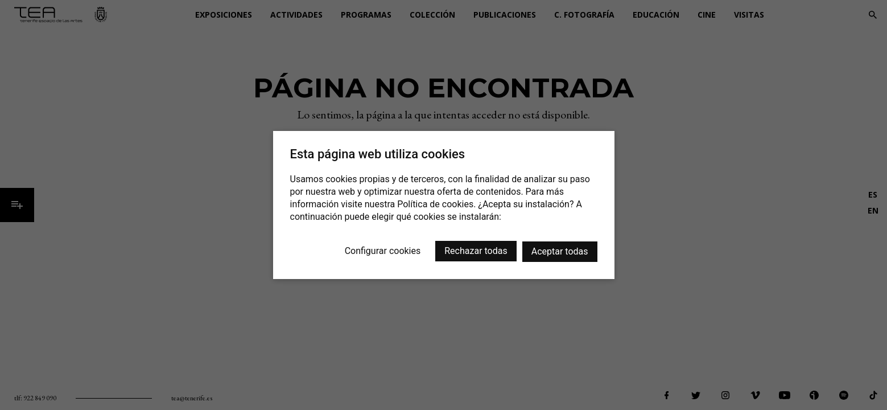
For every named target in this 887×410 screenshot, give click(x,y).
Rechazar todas (475, 250)
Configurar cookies (383, 250)
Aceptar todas (559, 251)
